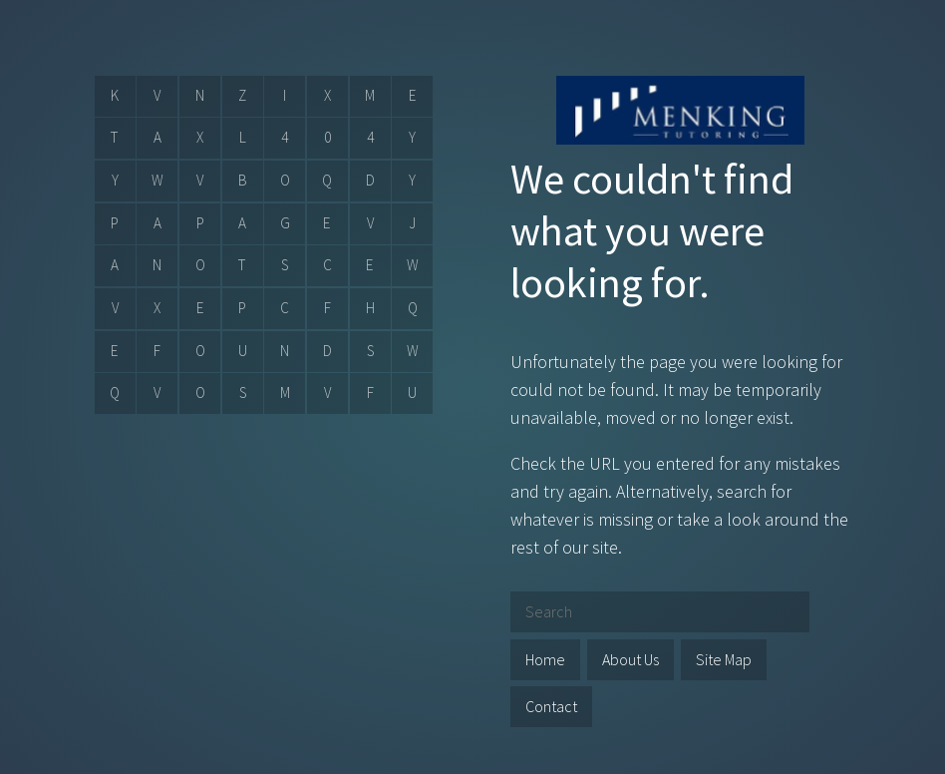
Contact (551, 706)
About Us (630, 659)
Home (545, 659)
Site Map (724, 659)
